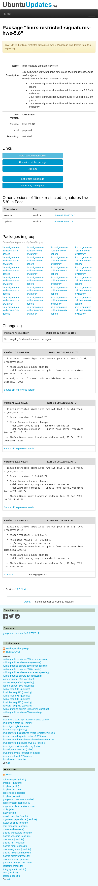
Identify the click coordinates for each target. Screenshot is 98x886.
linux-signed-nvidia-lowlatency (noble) (22, 746)
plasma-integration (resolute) (17, 852)
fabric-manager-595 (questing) (18, 679)
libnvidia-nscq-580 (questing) (17, 705)
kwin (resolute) (10, 872)
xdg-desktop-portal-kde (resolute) (20, 819)
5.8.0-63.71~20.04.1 (65, 215)
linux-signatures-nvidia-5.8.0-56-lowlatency (35, 310)
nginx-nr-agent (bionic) (14, 779)
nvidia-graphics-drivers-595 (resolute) (22, 662)
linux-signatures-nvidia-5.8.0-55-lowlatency (35, 290)
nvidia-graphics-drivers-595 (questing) (22, 675)
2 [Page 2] (17, 589)
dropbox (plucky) (11, 796)
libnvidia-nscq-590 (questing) (17, 692)
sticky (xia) (8, 809)
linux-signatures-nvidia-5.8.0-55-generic (35, 280)
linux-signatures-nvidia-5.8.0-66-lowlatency (83, 290)
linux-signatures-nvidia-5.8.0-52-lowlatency (35, 250)
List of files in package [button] (32, 179)
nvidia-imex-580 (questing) (16, 699)
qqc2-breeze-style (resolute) (17, 862)
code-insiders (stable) (14, 793)
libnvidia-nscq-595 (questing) (17, 702)
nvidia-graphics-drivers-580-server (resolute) (25, 665)
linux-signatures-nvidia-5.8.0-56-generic (35, 300)
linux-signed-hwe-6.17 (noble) (18, 749)
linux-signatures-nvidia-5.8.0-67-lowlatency (83, 310)
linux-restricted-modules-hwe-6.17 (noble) (24, 743)
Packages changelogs (17, 648)
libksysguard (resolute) (14, 869)
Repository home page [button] (32, 185)
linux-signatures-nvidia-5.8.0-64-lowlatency (83, 250)
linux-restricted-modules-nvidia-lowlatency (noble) (28, 739)
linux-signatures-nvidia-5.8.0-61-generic (59, 290)
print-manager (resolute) (15, 826)
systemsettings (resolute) (16, 822)
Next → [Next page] (25, 589)
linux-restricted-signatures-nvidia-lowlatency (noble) (29, 733)
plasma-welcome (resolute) (17, 836)
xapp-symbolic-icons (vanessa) (18, 806)
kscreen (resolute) (12, 876)
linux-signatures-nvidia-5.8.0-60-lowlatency (59, 280)
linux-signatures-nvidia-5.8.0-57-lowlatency (59, 260)
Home (7, 13)
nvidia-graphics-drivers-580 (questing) (22, 712)
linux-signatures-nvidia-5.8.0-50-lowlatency (11, 280)
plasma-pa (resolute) (13, 839)
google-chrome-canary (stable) (18, 799)
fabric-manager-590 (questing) (18, 685)
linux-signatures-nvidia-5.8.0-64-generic (59, 310)
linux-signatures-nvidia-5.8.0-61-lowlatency (59, 300)
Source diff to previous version (19, 389)
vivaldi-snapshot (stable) (15, 816)
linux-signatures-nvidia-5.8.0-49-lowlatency (11, 260)
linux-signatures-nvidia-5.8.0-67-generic (83, 300)
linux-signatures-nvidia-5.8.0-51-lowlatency (11, 300)
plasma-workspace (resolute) (18, 832)
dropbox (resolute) (12, 789)
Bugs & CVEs (13, 652)
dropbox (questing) (12, 783)
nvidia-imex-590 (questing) (16, 689)
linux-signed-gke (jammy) (16, 726)
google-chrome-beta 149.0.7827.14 (21, 633)
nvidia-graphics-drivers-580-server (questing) (26, 709)
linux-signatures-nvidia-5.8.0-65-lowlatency (83, 270)
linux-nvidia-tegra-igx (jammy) (18, 723)
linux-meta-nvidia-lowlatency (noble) (21, 752)
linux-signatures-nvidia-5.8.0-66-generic (83, 280)
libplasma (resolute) (13, 866)
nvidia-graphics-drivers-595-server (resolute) (25, 659)
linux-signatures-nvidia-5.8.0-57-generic (59, 250)
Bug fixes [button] (32, 169)
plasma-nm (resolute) (14, 842)
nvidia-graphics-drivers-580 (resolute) (22, 669)
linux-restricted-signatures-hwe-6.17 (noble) (25, 736)
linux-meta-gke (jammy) (15, 729)
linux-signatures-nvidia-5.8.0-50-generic (11, 270)
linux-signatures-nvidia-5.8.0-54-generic (35, 260)
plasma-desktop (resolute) (16, 859)
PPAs (9, 774)
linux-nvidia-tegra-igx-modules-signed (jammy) (26, 719)
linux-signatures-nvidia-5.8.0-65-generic (83, 260)
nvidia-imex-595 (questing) (16, 695)
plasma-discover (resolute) (16, 856)
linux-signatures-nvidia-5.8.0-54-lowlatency (35, 270)
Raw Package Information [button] (32, 155)
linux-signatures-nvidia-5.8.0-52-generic (11, 310)
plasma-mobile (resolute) (15, 846)
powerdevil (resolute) (13, 829)
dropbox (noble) (11, 786)
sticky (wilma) (10, 812)
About (27, 601)
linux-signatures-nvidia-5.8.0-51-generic (11, 290)
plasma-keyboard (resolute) (17, 849)
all (8, 762)
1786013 (8, 574)
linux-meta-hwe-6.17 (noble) (17, 756)
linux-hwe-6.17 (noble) (14, 759)
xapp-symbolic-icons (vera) (16, 802)
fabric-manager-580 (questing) (18, 682)
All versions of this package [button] (33, 162)
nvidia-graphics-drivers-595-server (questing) (26, 672)
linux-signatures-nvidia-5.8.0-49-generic (11, 250)
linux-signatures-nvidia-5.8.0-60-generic (59, 270)
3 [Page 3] (19, 589)
